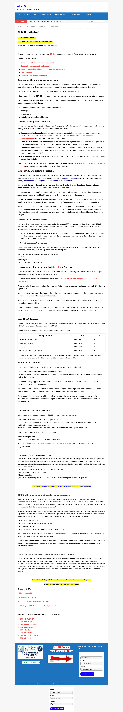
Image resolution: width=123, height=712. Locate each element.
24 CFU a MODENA (25, 627)
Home (19, 14)
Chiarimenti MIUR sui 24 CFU (27, 597)
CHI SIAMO (27, 14)
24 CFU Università (60, 14)
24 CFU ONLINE (46, 14)
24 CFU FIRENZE (89, 14)
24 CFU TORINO (58, 18)
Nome (82, 655)
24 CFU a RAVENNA (26, 633)
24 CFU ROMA (47, 18)
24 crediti (56, 267)
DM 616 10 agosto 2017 (25, 593)
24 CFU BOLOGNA (75, 14)
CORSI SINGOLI (71, 18)
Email (82, 661)
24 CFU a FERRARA (26, 622)
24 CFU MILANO (21, 18)
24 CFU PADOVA (34, 18)
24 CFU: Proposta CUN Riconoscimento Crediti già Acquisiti (37, 606)
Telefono (82, 666)
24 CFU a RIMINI (24, 638)
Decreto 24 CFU (73, 91)
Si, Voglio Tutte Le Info (87, 674)
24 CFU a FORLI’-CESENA (28, 624)
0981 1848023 (31, 662)
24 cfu (52, 54)
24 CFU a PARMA (24, 630)
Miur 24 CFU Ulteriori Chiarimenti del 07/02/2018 (33, 601)
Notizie (36, 14)
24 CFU (73, 358)
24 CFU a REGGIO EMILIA (28, 635)
